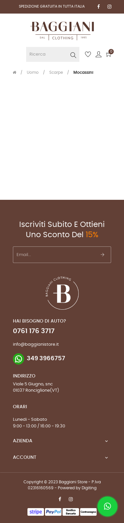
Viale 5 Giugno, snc (33, 384)
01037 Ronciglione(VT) (36, 390)
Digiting (89, 488)
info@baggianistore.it (36, 344)
